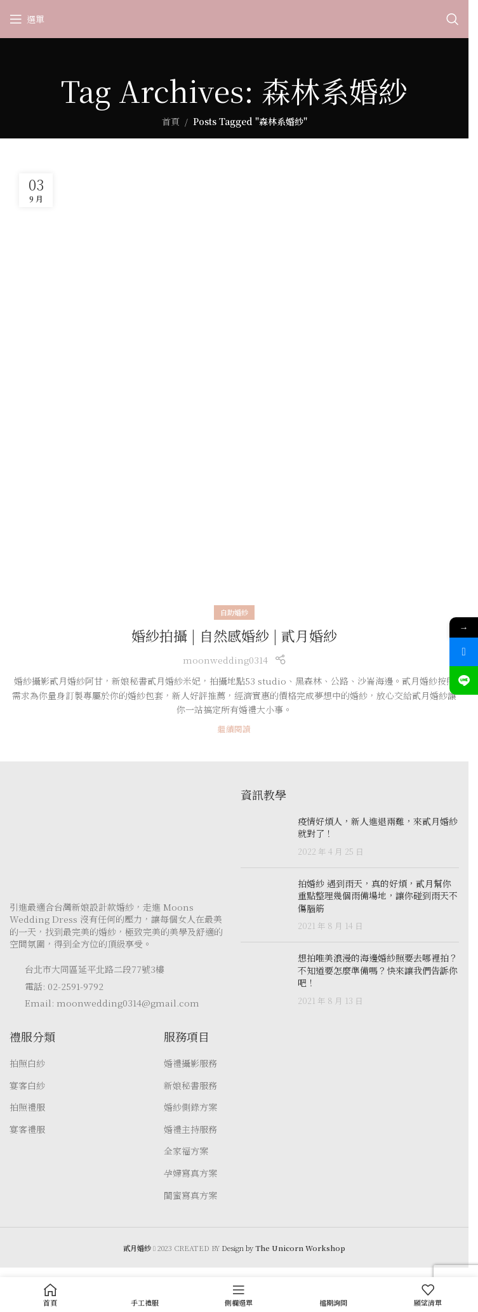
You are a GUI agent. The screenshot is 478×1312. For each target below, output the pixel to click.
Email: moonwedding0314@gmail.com (112, 1002)
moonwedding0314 (225, 659)
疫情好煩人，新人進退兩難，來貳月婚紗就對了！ (378, 827)
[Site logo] (234, 17)
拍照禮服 (27, 1107)
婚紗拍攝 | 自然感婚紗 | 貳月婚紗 (234, 635)
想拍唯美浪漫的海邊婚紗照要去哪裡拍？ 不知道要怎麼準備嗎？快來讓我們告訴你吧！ (378, 970)
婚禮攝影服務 (190, 1063)
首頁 (171, 121)
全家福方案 (186, 1151)
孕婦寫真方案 (190, 1173)
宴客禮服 (27, 1129)
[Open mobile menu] (27, 19)
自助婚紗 (234, 612)
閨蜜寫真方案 (190, 1195)
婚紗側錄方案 (190, 1107)
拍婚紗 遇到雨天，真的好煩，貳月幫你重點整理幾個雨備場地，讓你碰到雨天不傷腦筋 (378, 895)
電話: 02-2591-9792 (64, 986)
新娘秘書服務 (190, 1086)
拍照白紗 (27, 1063)
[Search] (452, 19)
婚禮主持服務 (190, 1129)
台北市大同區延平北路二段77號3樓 (94, 969)
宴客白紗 (27, 1086)
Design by (283, 1248)
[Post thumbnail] (264, 836)
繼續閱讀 (234, 729)
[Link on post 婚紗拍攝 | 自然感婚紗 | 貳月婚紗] (234, 388)
